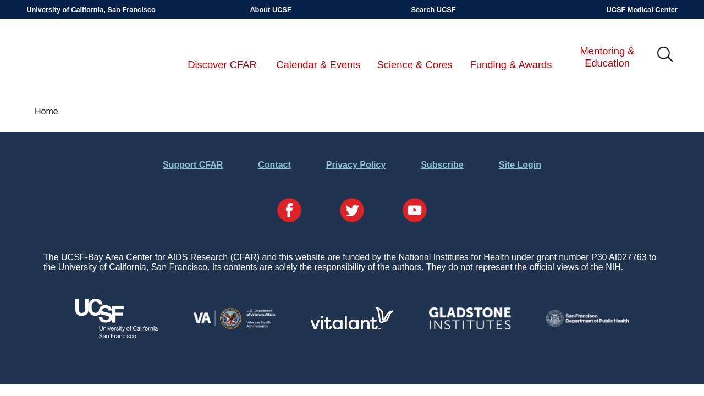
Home (46, 111)
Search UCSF (433, 10)
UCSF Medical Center (641, 10)
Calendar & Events (318, 64)
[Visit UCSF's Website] (116, 335)
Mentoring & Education (607, 57)
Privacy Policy (356, 164)
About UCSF (270, 10)
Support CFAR (193, 164)
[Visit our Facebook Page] (289, 211)
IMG (665, 55)
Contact (274, 164)
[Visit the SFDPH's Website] (587, 323)
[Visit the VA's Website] (234, 327)
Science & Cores (415, 64)
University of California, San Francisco (91, 10)
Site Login (520, 164)
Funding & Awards (511, 64)
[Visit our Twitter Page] (352, 211)
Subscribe (442, 164)
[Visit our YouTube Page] (414, 211)
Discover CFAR (222, 64)
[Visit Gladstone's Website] (469, 327)
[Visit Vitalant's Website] (352, 326)
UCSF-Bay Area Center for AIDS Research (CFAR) (84, 55)
